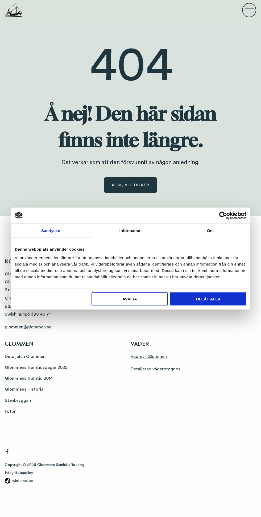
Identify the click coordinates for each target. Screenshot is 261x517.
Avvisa (129, 299)
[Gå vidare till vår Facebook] (7, 452)
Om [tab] (210, 230)
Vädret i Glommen (149, 356)
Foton (10, 411)
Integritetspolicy (19, 473)
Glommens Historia (24, 389)
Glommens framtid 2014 (29, 378)
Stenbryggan (18, 400)
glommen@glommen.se (28, 327)
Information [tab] (130, 230)
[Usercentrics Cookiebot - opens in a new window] (223, 216)
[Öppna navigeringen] (249, 10)
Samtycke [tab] (50, 230)
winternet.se (22, 481)
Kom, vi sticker (130, 185)
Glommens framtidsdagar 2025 (36, 367)
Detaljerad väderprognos (155, 369)
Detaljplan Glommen (25, 356)
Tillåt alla (208, 299)
